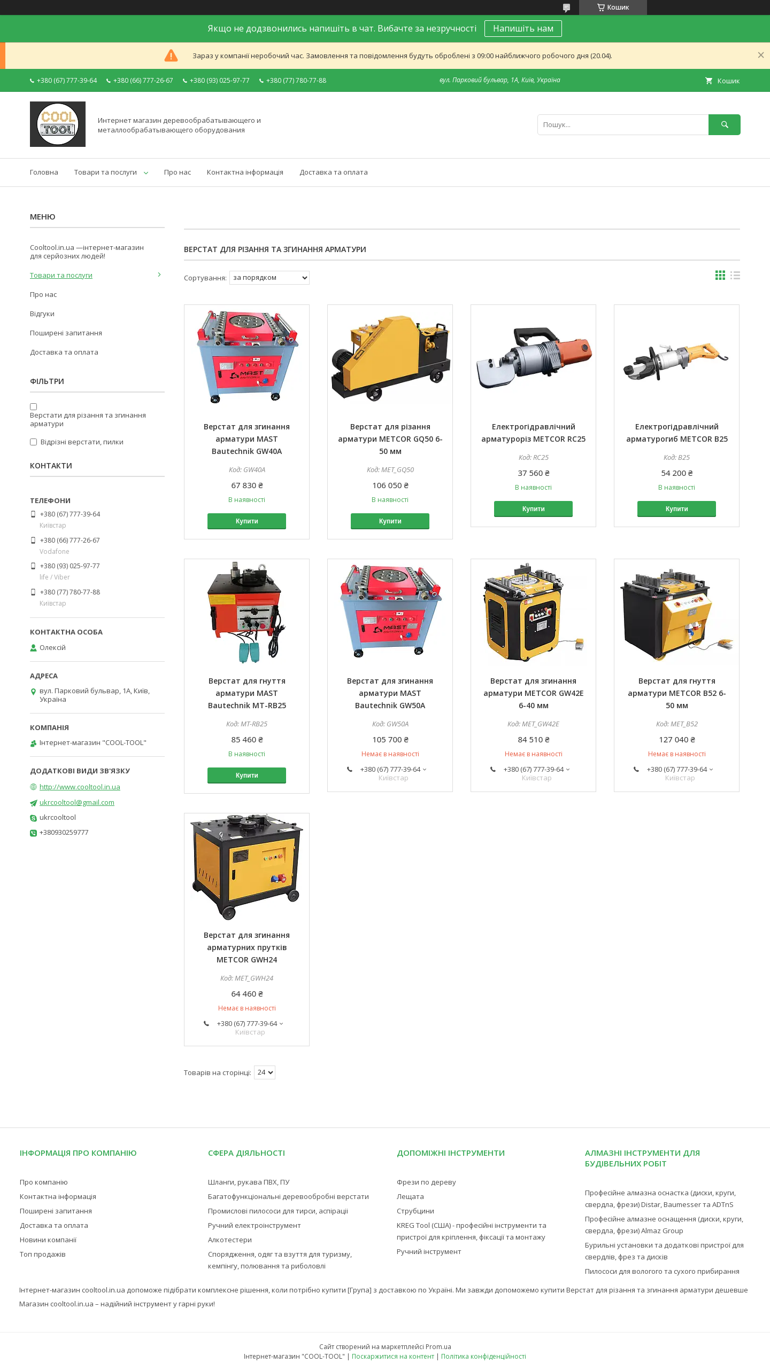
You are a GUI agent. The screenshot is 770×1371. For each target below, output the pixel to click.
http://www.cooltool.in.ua (80, 786)
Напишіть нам (523, 28)
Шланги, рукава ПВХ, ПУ (248, 1182)
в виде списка (735, 277)
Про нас (177, 172)
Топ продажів (43, 1254)
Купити (247, 521)
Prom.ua (438, 1346)
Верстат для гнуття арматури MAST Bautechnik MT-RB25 (247, 693)
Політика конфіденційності (483, 1356)
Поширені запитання (66, 333)
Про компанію (44, 1182)
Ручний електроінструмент (254, 1225)
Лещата (410, 1196)
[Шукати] (725, 124)
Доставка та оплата (333, 172)
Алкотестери (230, 1239)
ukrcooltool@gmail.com (77, 802)
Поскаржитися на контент (393, 1356)
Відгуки (42, 313)
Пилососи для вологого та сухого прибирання (662, 1271)
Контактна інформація (245, 172)
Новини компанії (48, 1239)
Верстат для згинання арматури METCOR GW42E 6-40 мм (533, 693)
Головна (44, 172)
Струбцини (415, 1211)
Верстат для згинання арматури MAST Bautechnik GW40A (247, 438)
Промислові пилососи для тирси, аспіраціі (278, 1211)
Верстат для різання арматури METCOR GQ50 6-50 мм (390, 438)
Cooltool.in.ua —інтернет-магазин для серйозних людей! (87, 251)
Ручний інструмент (429, 1251)
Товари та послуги (105, 172)
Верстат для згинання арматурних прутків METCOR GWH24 (247, 947)
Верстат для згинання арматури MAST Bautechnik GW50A (390, 693)
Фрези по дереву (426, 1182)
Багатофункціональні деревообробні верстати (288, 1196)
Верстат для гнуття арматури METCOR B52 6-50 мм (677, 693)
